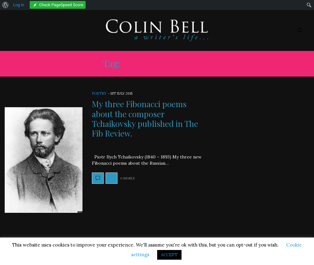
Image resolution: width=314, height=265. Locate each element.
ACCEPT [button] (169, 255)
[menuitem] (5, 5)
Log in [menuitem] (18, 4)
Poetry (99, 93)
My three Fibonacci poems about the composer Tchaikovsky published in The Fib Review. (145, 118)
